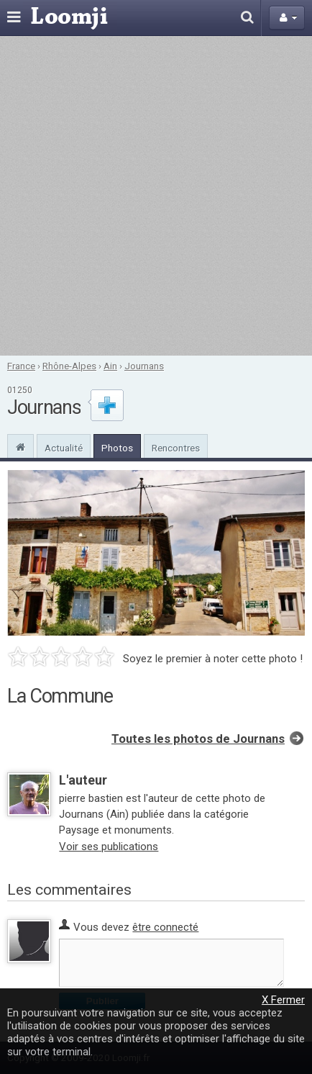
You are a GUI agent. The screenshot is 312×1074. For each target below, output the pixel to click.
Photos (117, 447)
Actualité (64, 447)
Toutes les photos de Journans (198, 739)
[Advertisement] (156, 196)
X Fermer (283, 999)
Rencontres (176, 447)
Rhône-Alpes (69, 365)
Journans (144, 365)
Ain (110, 365)
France (21, 365)
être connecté (165, 927)
